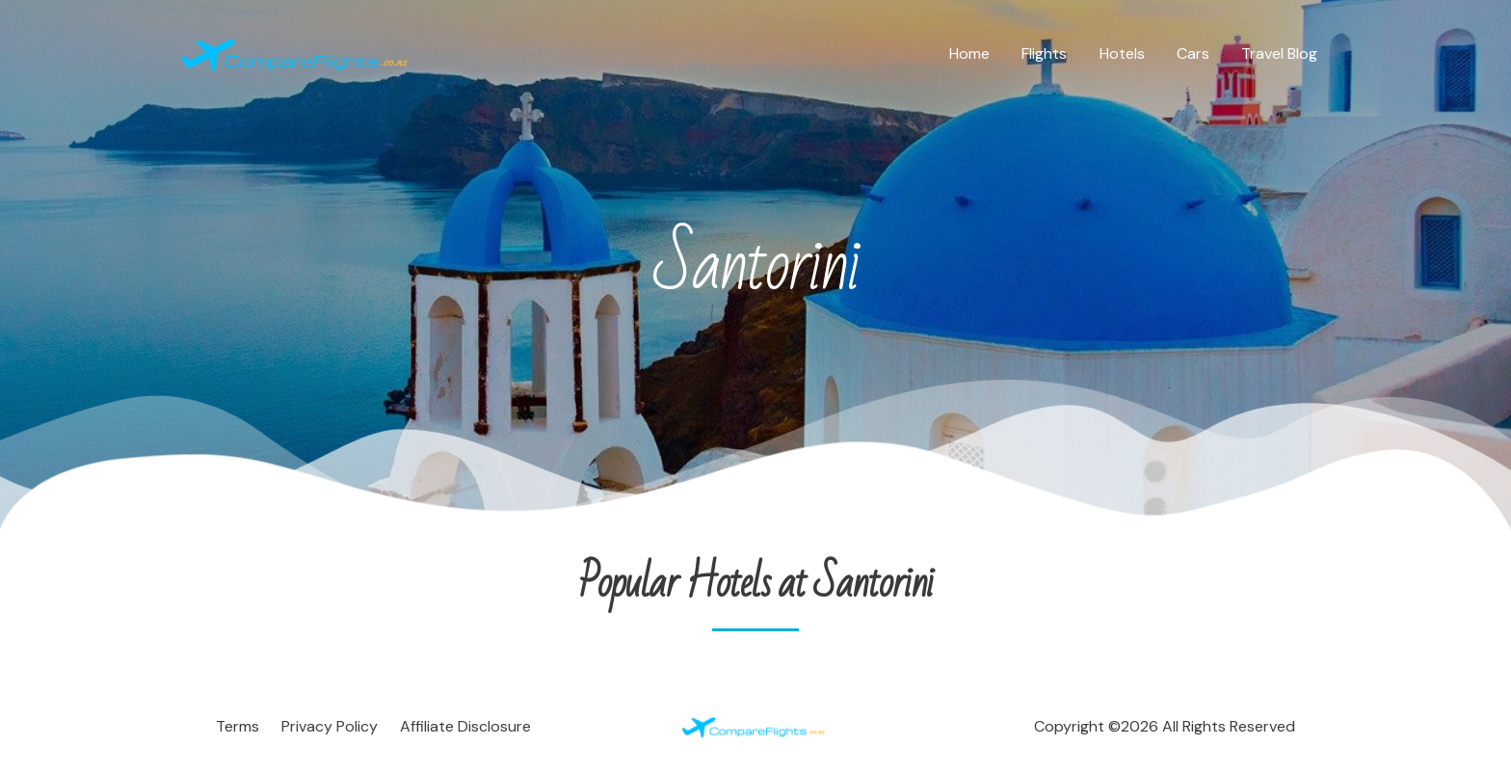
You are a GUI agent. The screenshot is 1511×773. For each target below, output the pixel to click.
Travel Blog (1280, 53)
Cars (1195, 53)
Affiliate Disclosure (465, 726)
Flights (1049, 53)
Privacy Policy (329, 726)
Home (975, 53)
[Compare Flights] (297, 52)
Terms (237, 726)
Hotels (1125, 53)
